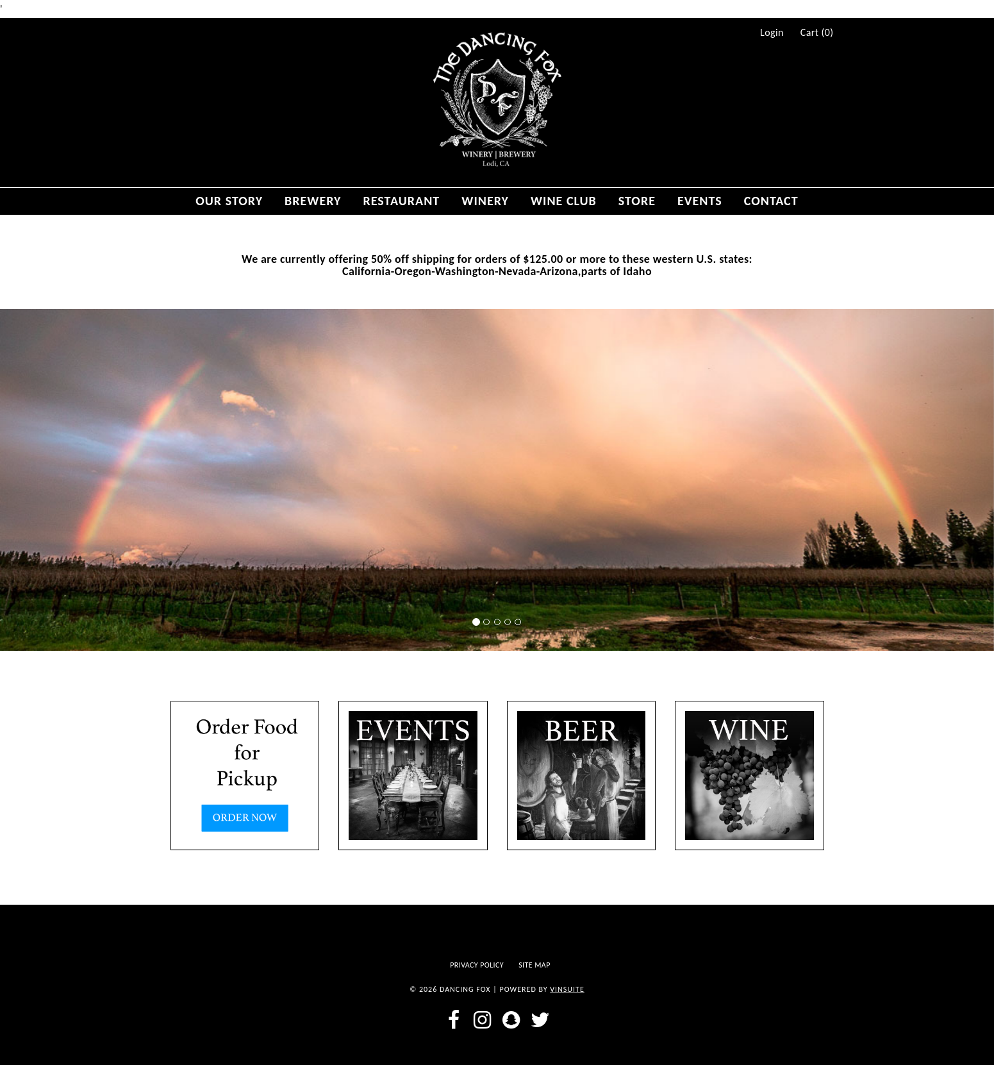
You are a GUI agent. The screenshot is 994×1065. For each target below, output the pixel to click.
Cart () (817, 33)
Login (772, 33)
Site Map (534, 964)
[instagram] (482, 1020)
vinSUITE (567, 989)
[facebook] (453, 1020)
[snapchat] (512, 1020)
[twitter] (540, 1020)
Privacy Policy (477, 964)
